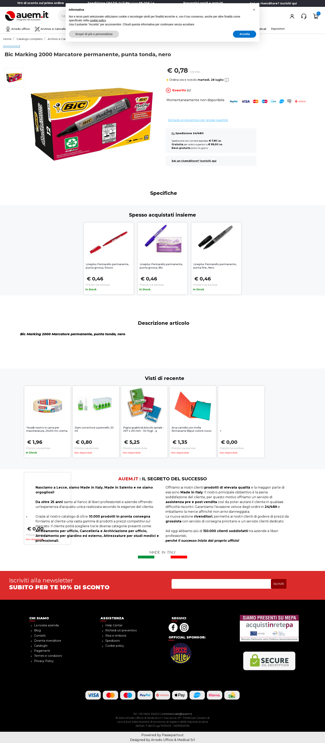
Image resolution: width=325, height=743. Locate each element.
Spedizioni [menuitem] (112, 640)
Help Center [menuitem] (114, 625)
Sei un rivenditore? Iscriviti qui (273, 3)
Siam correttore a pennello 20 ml (94, 429)
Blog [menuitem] (37, 630)
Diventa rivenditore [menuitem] (47, 640)
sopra (122, 3)
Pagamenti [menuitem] (42, 651)
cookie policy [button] (98, 718)
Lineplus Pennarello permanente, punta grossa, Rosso (107, 266)
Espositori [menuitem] (278, 28)
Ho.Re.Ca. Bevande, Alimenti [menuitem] (177, 28)
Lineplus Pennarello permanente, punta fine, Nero (215, 266)
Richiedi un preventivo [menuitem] (121, 630)
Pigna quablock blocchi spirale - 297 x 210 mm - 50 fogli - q (143, 429)
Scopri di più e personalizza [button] (93, 732)
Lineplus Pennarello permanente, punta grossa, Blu (161, 266)
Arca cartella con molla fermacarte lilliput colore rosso (192, 429)
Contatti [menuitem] (40, 635)
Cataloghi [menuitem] (40, 646)
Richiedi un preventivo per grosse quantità (198, 120)
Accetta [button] (244, 732)
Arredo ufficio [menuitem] (17, 28)
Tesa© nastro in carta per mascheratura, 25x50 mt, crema (46, 429)
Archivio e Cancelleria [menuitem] (52, 28)
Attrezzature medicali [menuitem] (248, 28)
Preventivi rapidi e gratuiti (203, 3)
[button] (155, 16)
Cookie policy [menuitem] (114, 646)
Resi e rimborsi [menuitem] (115, 635)
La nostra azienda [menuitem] (46, 625)
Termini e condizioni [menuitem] (48, 656)
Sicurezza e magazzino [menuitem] (131, 28)
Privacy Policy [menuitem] (44, 661)
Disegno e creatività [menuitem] (91, 28)
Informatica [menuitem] (215, 28)
